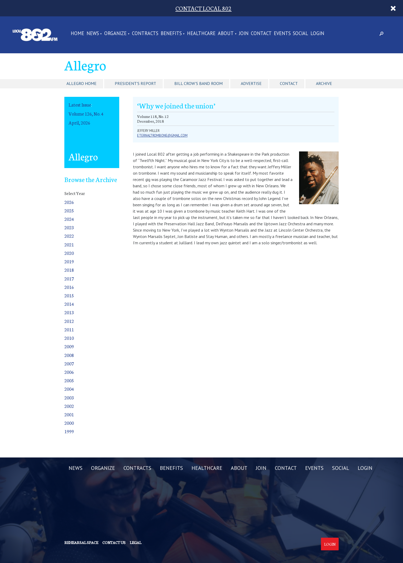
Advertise (251, 83)
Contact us (114, 542)
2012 (69, 321)
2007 (69, 363)
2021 (69, 244)
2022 (69, 235)
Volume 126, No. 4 (86, 113)
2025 (69, 210)
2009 (69, 346)
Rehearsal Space (81, 542)
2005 (69, 380)
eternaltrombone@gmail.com (162, 135)
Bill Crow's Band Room (198, 83)
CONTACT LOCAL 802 (203, 8)
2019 (69, 261)
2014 (69, 303)
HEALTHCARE (201, 33)
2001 (69, 414)
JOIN (243, 33)
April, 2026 (79, 122)
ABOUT (226, 33)
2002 (69, 406)
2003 (69, 397)
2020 (69, 253)
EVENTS (282, 33)
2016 (69, 287)
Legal (135, 542)
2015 (69, 295)
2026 (69, 202)
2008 (69, 355)
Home (77, 33)
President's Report (135, 83)
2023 (69, 227)
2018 (69, 269)
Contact (289, 83)
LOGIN (317, 33)
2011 (69, 329)
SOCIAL (300, 33)
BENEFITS (171, 33)
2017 (69, 278)
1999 (69, 431)
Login (329, 544)
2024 (69, 219)
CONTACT (261, 33)
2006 (69, 372)
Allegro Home (81, 83)
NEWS (93, 33)
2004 (69, 388)
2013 (69, 312)
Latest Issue (80, 104)
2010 (69, 338)
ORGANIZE (115, 33)
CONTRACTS (145, 33)
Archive (324, 83)
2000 (69, 422)
